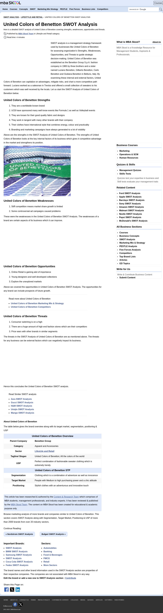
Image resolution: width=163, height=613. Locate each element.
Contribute (70, 578)
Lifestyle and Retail (44, 451)
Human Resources (128, 158)
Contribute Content (60, 600)
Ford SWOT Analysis (129, 193)
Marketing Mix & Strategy (132, 243)
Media (82, 600)
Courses (158, 3)
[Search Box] (143, 9)
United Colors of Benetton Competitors (31, 307)
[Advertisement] (26, 60)
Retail (46, 562)
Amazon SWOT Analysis (131, 207)
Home (6, 600)
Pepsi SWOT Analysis (130, 217)
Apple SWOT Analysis (130, 197)
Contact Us (24, 600)
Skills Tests (125, 174)
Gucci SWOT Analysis (22, 402)
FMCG (46, 558)
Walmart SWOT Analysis (131, 210)
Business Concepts (129, 236)
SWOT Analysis (14, 548)
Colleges (74, 600)
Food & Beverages (52, 555)
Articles (123, 260)
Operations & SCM (128, 154)
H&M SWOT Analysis (21, 406)
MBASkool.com (15, 609)
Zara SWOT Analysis (21, 399)
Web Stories (119, 600)
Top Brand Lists (127, 256)
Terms (33, 600)
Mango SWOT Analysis (22, 413)
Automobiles (49, 548)
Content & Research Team (66, 497)
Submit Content (127, 277)
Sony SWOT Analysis (130, 204)
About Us (157, 42)
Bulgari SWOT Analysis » (54, 534)
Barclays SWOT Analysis (131, 200)
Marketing (124, 151)
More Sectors (50, 565)
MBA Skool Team (25, 34)
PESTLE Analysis (128, 246)
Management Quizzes (130, 170)
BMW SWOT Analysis (17, 551)
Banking (47, 551)
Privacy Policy (44, 600)
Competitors (125, 253)
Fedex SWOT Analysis (17, 565)
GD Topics (124, 263)
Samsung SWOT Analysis (19, 555)
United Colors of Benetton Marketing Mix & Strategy (37, 303)
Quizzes (90, 600)
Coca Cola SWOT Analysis (19, 562)
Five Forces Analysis (130, 250)
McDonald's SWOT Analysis (133, 221)
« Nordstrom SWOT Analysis (19, 534)
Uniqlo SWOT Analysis (22, 409)
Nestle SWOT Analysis (130, 214)
